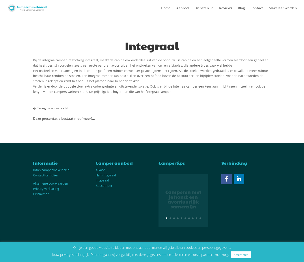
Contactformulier (45, 175)
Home (166, 8)
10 (200, 218)
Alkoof (100, 170)
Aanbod (182, 8)
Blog (241, 8)
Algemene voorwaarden (50, 183)
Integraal (102, 180)
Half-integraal (106, 175)
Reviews (225, 8)
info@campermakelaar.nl (51, 170)
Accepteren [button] (241, 255)
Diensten (201, 8)
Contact (256, 8)
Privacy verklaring (46, 189)
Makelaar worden (283, 8)
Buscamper (104, 185)
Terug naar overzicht (50, 108)
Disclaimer (41, 194)
